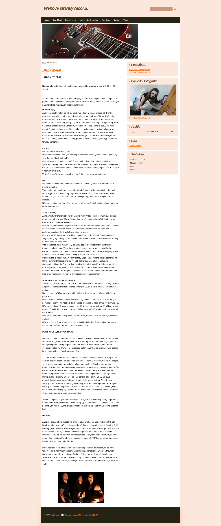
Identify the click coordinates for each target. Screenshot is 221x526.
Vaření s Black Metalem (89, 20)
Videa (125, 20)
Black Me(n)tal (70, 20)
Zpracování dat (86, 515)
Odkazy (117, 20)
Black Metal (57, 20)
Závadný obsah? (72, 515)
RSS (96, 515)
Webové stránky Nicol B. (66, 8)
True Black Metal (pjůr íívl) (140, 72)
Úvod (47, 20)
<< (133, 132)
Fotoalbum (106, 20)
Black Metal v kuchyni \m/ (139, 70)
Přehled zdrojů (135, 146)
